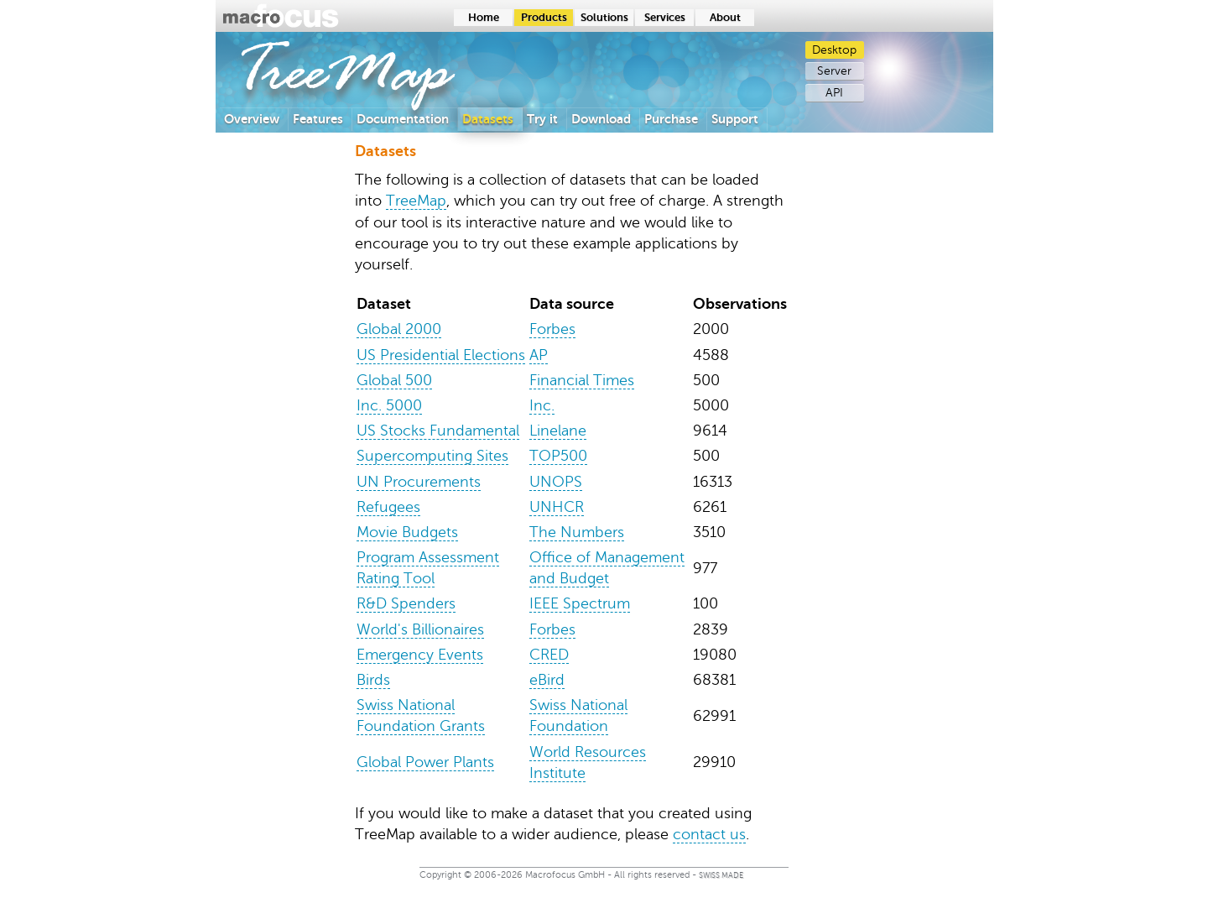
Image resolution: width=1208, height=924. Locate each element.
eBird (547, 679)
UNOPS (555, 481)
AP (538, 355)
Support (734, 119)
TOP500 (558, 455)
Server (834, 71)
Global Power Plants (425, 762)
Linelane (557, 430)
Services (664, 17)
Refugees (388, 507)
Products (544, 17)
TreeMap (416, 200)
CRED (549, 654)
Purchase (671, 119)
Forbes (552, 329)
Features (318, 119)
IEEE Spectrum (579, 603)
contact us (709, 834)
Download (601, 119)
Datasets (487, 119)
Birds (373, 679)
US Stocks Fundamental (438, 430)
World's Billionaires (420, 629)
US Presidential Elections (441, 355)
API (834, 92)
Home (483, 17)
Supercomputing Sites (432, 455)
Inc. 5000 (389, 405)
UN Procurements (419, 481)
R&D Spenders (406, 603)
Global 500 (394, 380)
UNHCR (556, 507)
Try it (542, 119)
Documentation (403, 119)
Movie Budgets (407, 532)
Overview (251, 119)
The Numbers (576, 532)
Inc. (542, 405)
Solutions (604, 17)
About (725, 17)
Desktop (834, 50)
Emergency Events (420, 654)
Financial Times (581, 380)
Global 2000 (399, 329)
